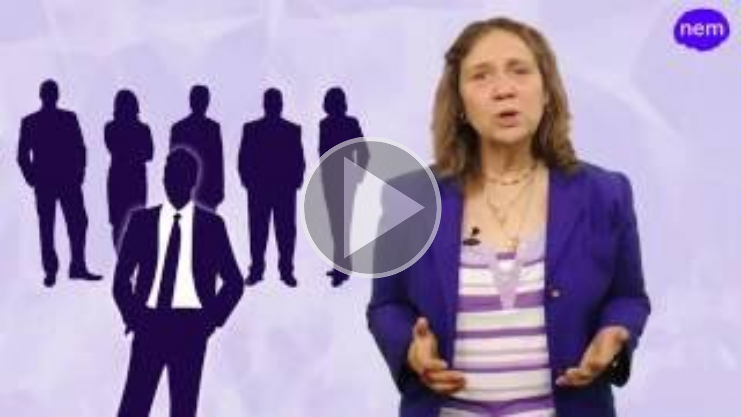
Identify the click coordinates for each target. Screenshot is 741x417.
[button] (370, 208)
